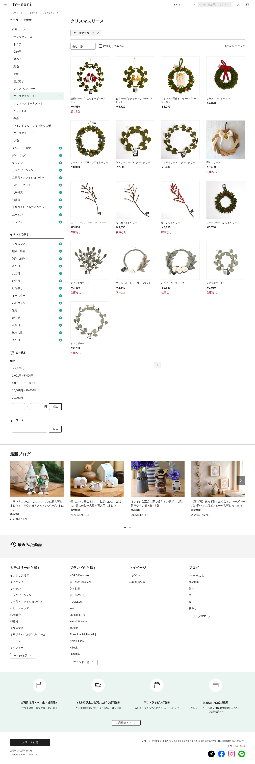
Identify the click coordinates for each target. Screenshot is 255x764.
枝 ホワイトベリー (126, 222)
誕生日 (37, 325)
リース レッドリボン (218, 98)
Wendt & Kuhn (78, 621)
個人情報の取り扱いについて (231, 741)
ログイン (134, 575)
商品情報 (194, 582)
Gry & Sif (75, 588)
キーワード (16, 420)
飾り (191, 588)
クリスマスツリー (24, 88)
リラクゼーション (37, 170)
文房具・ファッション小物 (37, 177)
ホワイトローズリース (173, 283)
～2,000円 (18, 368)
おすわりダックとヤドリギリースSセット (134, 100)
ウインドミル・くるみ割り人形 (32, 125)
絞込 (55, 406)
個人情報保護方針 (209, 741)
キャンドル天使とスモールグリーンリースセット (180, 100)
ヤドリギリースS (215, 283)
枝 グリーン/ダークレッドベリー (88, 222)
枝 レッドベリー (170, 222)
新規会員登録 (137, 582)
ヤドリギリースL (79, 343)
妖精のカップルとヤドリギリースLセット (88, 100)
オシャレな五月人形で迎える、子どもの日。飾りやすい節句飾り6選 (158, 503)
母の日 (37, 266)
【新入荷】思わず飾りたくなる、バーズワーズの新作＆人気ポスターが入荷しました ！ (218, 503)
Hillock (74, 647)
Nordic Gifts (77, 641)
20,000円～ (19, 397)
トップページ (16, 13)
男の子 (17, 59)
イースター (37, 295)
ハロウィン (37, 303)
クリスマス (32, 13)
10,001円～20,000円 (24, 390)
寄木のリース (213, 162)
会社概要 (155, 741)
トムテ (17, 44)
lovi (72, 608)
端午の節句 (37, 258)
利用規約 (164, 741)
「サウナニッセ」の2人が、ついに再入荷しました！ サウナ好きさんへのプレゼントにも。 (37, 505)
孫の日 (37, 340)
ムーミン (37, 214)
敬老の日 (37, 332)
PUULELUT (77, 601)
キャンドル (20, 110)
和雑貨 (37, 200)
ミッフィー (37, 222)
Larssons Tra (77, 614)
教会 (16, 118)
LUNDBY (75, 654)
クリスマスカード (24, 133)
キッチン (37, 163)
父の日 (37, 273)
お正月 (37, 281)
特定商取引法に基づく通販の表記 (184, 741)
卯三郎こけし (78, 595)
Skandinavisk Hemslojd (83, 634)
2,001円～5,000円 (23, 375)
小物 (16, 140)
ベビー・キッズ (37, 185)
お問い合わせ (30, 742)
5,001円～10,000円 (23, 383)
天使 (16, 73)
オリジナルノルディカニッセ (37, 207)
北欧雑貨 (37, 192)
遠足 (37, 310)
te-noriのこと (196, 575)
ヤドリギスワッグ (79, 283)
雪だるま (18, 81)
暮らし (193, 608)
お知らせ (146, 741)
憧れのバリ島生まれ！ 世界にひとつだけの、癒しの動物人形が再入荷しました (95, 503)
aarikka (74, 627)
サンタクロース (22, 36)
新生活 (37, 318)
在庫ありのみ (114, 46)
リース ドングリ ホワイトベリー (89, 162)
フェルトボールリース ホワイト (133, 283)
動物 (16, 66)
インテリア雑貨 (37, 148)
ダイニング (37, 155)
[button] (241, 480)
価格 (12, 360)
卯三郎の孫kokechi (81, 582)
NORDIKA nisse (79, 575)
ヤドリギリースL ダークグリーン (179, 162)
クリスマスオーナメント (28, 103)
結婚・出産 (37, 251)
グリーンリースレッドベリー (221, 222)
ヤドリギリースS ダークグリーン (134, 162)
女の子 (17, 51)
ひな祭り (37, 288)
